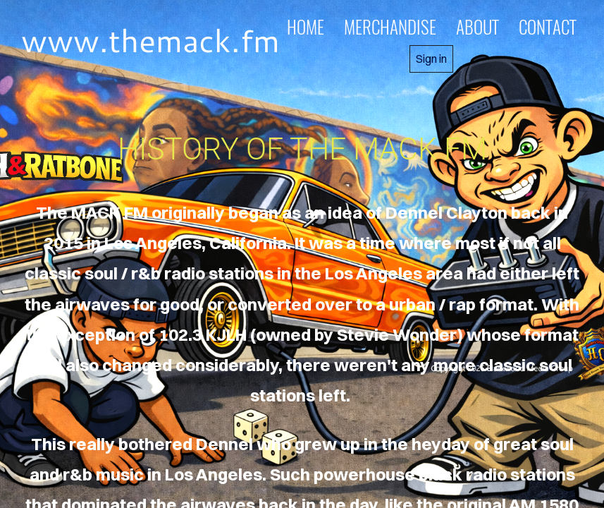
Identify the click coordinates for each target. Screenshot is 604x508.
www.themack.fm (150, 40)
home (305, 26)
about (477, 26)
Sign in (431, 59)
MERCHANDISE (390, 26)
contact (548, 26)
